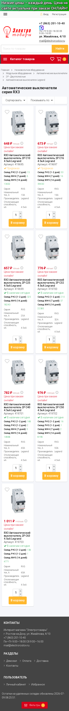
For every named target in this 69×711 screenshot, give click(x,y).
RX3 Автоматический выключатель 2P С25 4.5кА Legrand (17, 282)
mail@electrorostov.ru (52, 40)
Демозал (11, 660)
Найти (60, 48)
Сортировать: (14, 100)
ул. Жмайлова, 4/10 (52, 36)
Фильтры (33, 705)
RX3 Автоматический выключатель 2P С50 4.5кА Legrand (51, 407)
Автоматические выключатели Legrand (25, 80)
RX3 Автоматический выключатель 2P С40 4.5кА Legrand (17, 407)
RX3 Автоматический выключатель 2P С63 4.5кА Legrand (17, 535)
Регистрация (59, 14)
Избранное (38, 684)
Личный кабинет (16, 684)
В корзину (18, 222)
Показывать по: (40, 100)
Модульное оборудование (18, 73)
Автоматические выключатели (52, 73)
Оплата (26, 660)
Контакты (12, 665)
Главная (5, 70)
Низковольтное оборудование (29, 70)
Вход (44, 14)
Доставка (42, 660)
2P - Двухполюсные (16, 76)
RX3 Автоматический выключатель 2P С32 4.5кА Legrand (51, 282)
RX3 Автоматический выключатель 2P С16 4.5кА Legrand (51, 158)
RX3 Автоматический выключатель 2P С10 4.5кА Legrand (17, 158)
